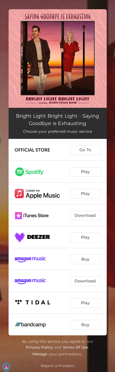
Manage (40, 354)
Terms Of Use (75, 347)
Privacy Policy (39, 347)
